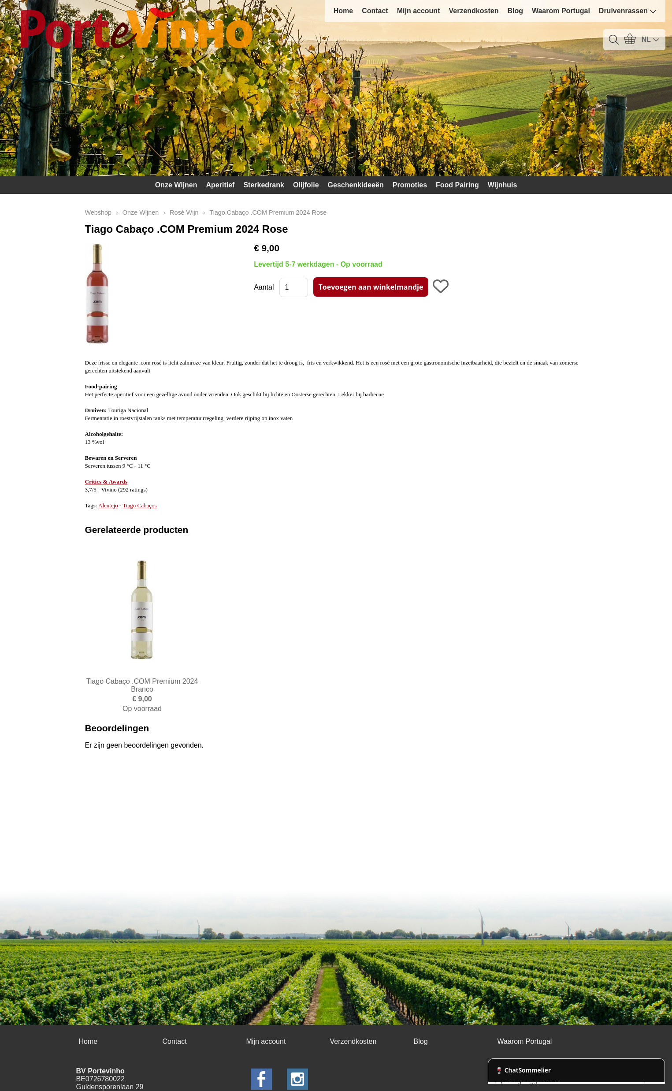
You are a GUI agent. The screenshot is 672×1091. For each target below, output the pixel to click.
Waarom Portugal (561, 11)
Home (343, 11)
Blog (515, 11)
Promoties (410, 185)
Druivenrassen (628, 11)
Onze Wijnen (176, 185)
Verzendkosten (473, 11)
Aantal (264, 287)
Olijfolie (306, 185)
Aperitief (220, 185)
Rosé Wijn (184, 212)
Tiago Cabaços (139, 505)
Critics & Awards (106, 481)
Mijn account (418, 11)
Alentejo (108, 505)
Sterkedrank (263, 185)
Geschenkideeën (356, 185)
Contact (375, 11)
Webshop (98, 212)
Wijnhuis (502, 185)
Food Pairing (457, 185)
